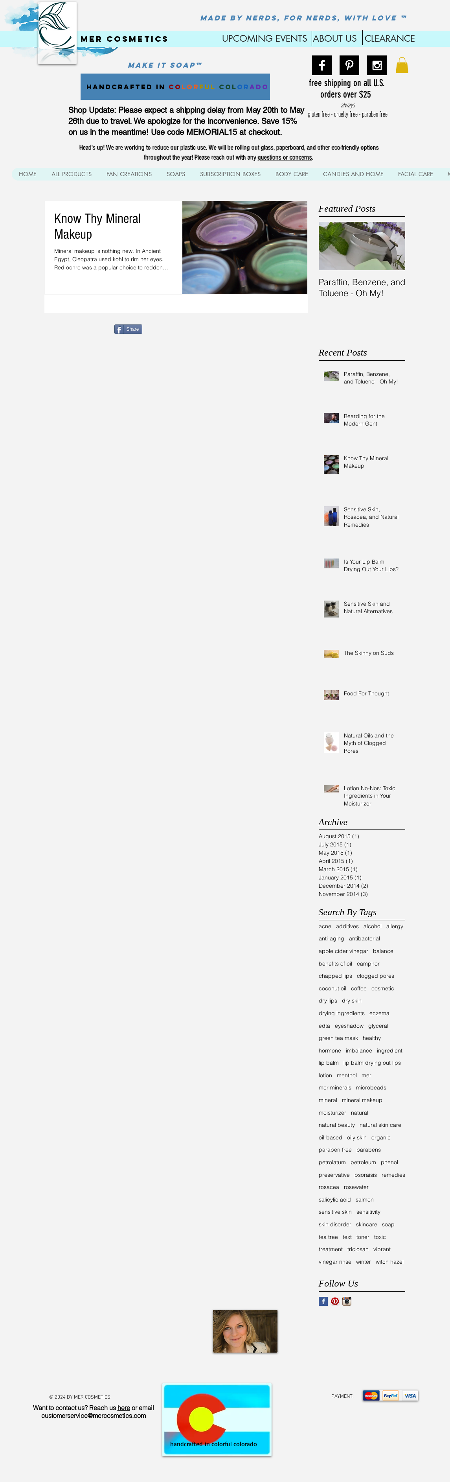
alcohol (373, 926)
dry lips (328, 1000)
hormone (330, 1050)
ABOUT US (335, 38)
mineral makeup (362, 1100)
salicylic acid (335, 1199)
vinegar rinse (335, 1261)
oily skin (357, 1137)
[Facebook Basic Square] (323, 1301)
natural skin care (380, 1124)
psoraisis (365, 1174)
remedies (393, 1174)
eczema (379, 1013)
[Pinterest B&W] (349, 65)
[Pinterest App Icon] (335, 1301)
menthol (347, 1075)
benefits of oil (335, 963)
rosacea (329, 1187)
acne (325, 926)
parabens (368, 1149)
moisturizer (332, 1112)
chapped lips (335, 975)
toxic (380, 1237)
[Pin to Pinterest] (157, 328)
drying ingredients (342, 1013)
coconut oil (332, 988)
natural (359, 1112)
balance (383, 951)
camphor (368, 963)
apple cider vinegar (343, 951)
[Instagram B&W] (377, 65)
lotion (325, 1075)
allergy (394, 926)
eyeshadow (349, 1025)
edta (324, 1025)
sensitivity (368, 1211)
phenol (389, 1162)
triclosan (358, 1249)
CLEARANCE (390, 38)
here (124, 1408)
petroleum (363, 1162)
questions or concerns (285, 157)
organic (381, 1137)
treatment (331, 1249)
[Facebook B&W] (322, 65)
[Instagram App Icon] (346, 1301)
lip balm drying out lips (372, 1062)
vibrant (382, 1249)
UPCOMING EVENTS (263, 38)
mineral (328, 1100)
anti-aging (331, 938)
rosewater (356, 1187)
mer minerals (335, 1087)
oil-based (330, 1137)
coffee (359, 988)
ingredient (389, 1050)
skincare (366, 1224)
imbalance (359, 1050)
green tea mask (338, 1037)
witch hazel (390, 1261)
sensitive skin (335, 1211)
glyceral (378, 1025)
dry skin (352, 1000)
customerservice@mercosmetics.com (93, 1415)
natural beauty (337, 1124)
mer (366, 1075)
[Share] (128, 329)
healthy (372, 1037)
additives (347, 926)
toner (362, 1237)
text (347, 1237)
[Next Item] (392, 246)
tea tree (328, 1237)
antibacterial (364, 938)
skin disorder (335, 1224)
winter (363, 1261)
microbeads (371, 1087)
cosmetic (382, 988)
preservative (334, 1174)
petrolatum (332, 1162)
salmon (365, 1199)
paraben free (335, 1149)
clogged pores (375, 975)
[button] (402, 65)
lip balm (329, 1062)
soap (388, 1224)
